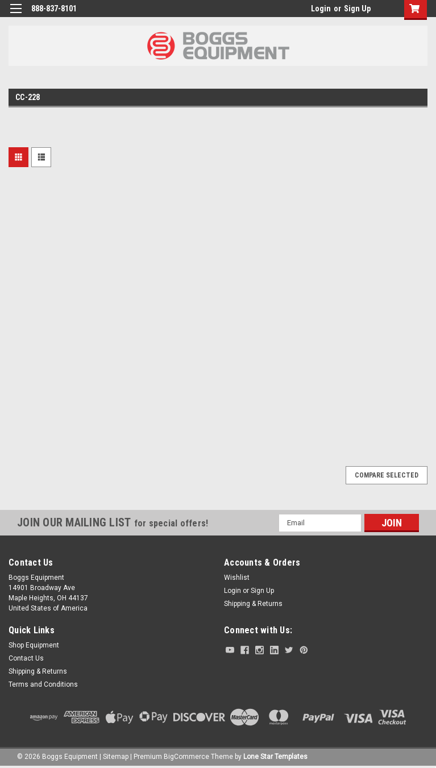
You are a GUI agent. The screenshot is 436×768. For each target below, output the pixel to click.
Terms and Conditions (43, 684)
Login (321, 8)
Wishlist (237, 578)
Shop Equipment (34, 645)
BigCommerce (186, 757)
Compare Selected (386, 475)
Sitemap (115, 757)
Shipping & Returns (253, 604)
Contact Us (26, 658)
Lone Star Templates (275, 757)
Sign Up (357, 8)
